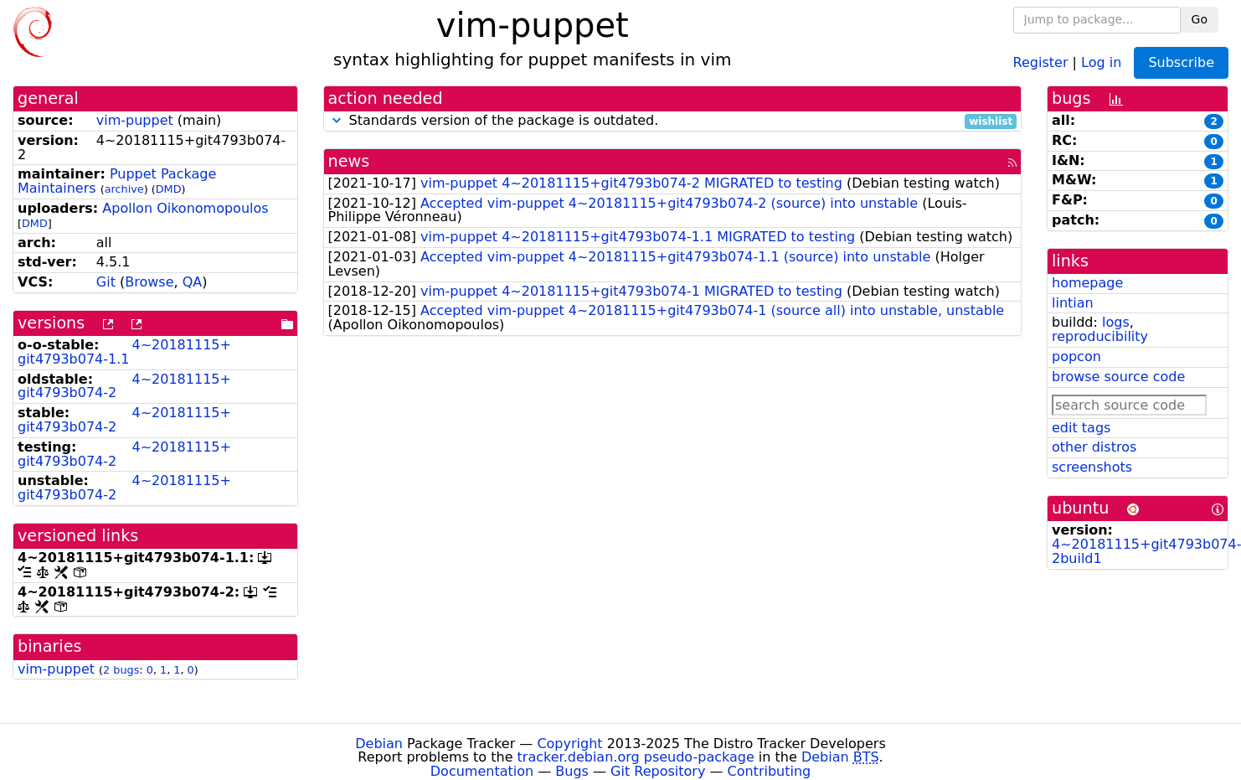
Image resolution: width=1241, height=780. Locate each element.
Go (1200, 19)
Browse (149, 282)
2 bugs (121, 670)
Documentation (481, 771)
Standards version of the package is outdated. (672, 121)
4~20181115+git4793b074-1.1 (124, 352)
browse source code (1118, 377)
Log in (1101, 62)
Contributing (769, 771)
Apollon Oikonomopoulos (185, 208)
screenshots (1092, 467)
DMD (169, 189)
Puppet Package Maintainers (117, 181)
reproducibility (1100, 336)
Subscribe (1181, 62)
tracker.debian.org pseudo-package (636, 757)
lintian (1073, 303)
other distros (1094, 447)
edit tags (1081, 428)
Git (106, 282)
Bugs (572, 771)
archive (124, 189)
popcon (1076, 356)
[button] (336, 120)
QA (193, 282)
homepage (1087, 283)
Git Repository (657, 771)
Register (1040, 62)
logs (1116, 322)
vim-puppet (134, 120)
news (349, 161)
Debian (379, 744)
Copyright (569, 744)
